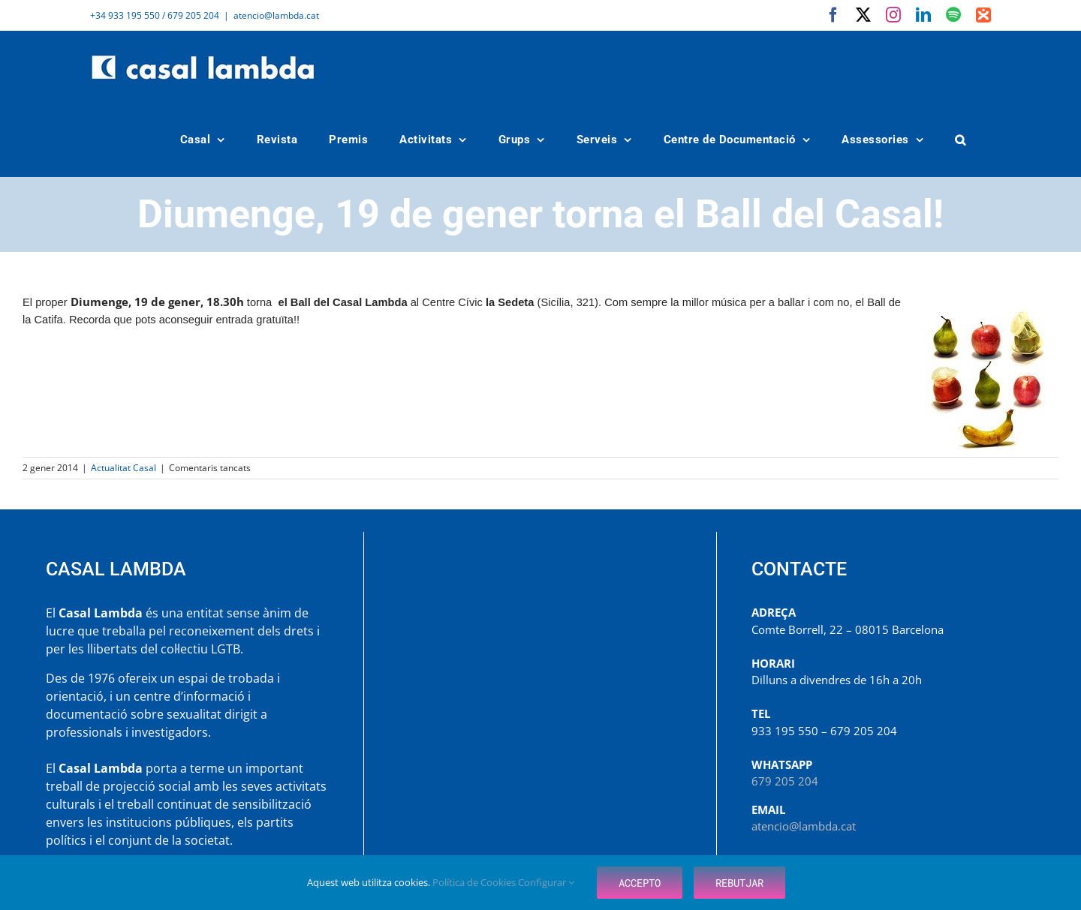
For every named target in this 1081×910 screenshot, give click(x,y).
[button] (961, 140)
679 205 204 (784, 780)
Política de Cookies (475, 882)
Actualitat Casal (123, 467)
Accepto (640, 882)
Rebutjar (739, 882)
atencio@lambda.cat (276, 15)
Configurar (546, 882)
